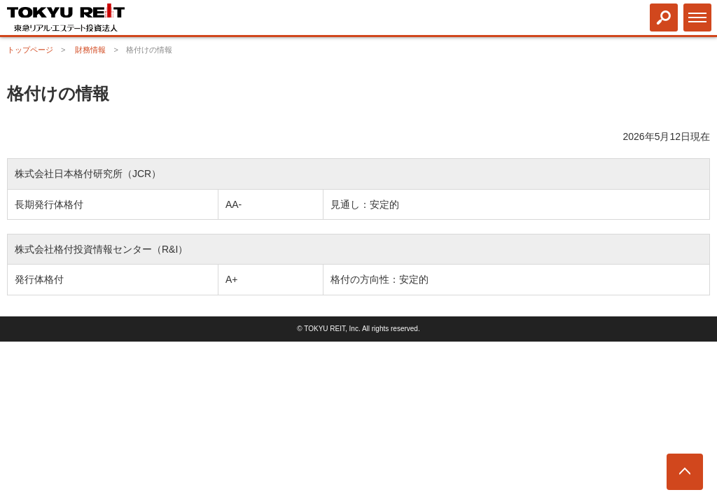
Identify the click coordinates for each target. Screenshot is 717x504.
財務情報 (90, 50)
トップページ (30, 50)
